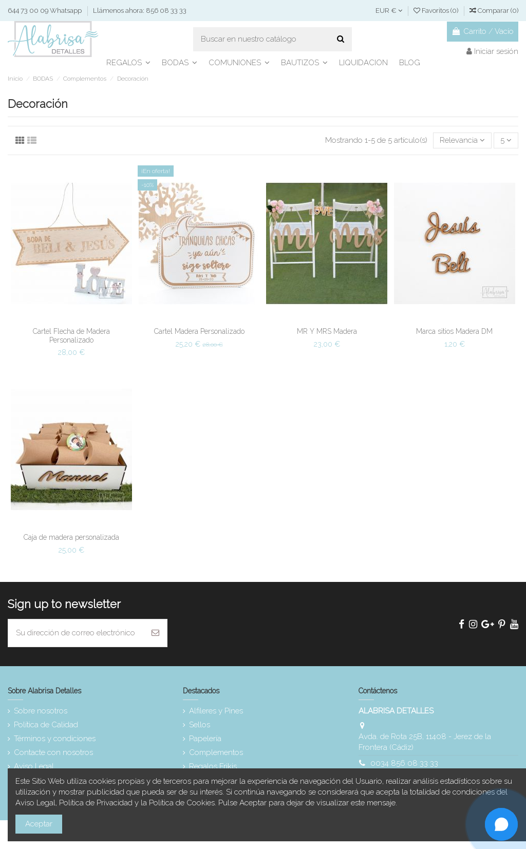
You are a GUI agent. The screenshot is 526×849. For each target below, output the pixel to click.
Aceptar (38, 823)
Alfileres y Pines (216, 710)
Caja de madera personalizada (71, 537)
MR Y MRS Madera (327, 331)
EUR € (388, 10)
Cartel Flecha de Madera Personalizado (71, 335)
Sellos (199, 724)
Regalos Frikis (213, 766)
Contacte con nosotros (53, 752)
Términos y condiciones (55, 738)
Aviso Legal (34, 766)
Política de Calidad (46, 724)
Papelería (205, 738)
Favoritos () (437, 10)
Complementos (216, 752)
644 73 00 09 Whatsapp (45, 10)
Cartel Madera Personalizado (199, 331)
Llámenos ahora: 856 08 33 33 (139, 10)
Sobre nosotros (40, 710)
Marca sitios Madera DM (454, 331)
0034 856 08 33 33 (404, 763)
